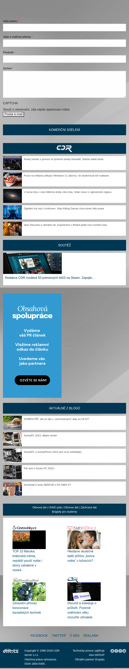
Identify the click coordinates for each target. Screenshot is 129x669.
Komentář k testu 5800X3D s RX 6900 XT (47, 484)
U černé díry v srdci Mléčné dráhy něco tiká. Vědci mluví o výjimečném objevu (68, 192)
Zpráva (8, 68)
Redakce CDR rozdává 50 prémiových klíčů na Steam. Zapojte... (50, 277)
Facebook (39, 635)
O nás (75, 635)
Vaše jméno (11, 21)
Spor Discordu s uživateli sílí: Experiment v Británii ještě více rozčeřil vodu (65, 224)
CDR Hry (64, 148)
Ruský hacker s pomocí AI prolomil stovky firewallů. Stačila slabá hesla (63, 159)
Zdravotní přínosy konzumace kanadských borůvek (27, 607)
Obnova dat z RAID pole (47, 507)
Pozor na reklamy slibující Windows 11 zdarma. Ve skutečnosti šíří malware (66, 175)
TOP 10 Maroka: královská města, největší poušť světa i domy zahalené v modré (27, 561)
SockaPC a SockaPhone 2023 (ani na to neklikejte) (53, 451)
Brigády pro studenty (64, 511)
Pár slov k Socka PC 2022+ (39, 468)
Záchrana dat (89, 507)
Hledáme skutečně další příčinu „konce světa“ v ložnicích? (81, 556)
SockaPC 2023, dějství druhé (40, 435)
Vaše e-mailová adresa (18, 36)
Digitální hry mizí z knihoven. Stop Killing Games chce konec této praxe (64, 208)
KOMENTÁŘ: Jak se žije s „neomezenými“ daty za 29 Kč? (56, 419)
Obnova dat (71, 507)
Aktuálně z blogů (64, 408)
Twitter (59, 635)
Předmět (9, 52)
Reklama (90, 635)
